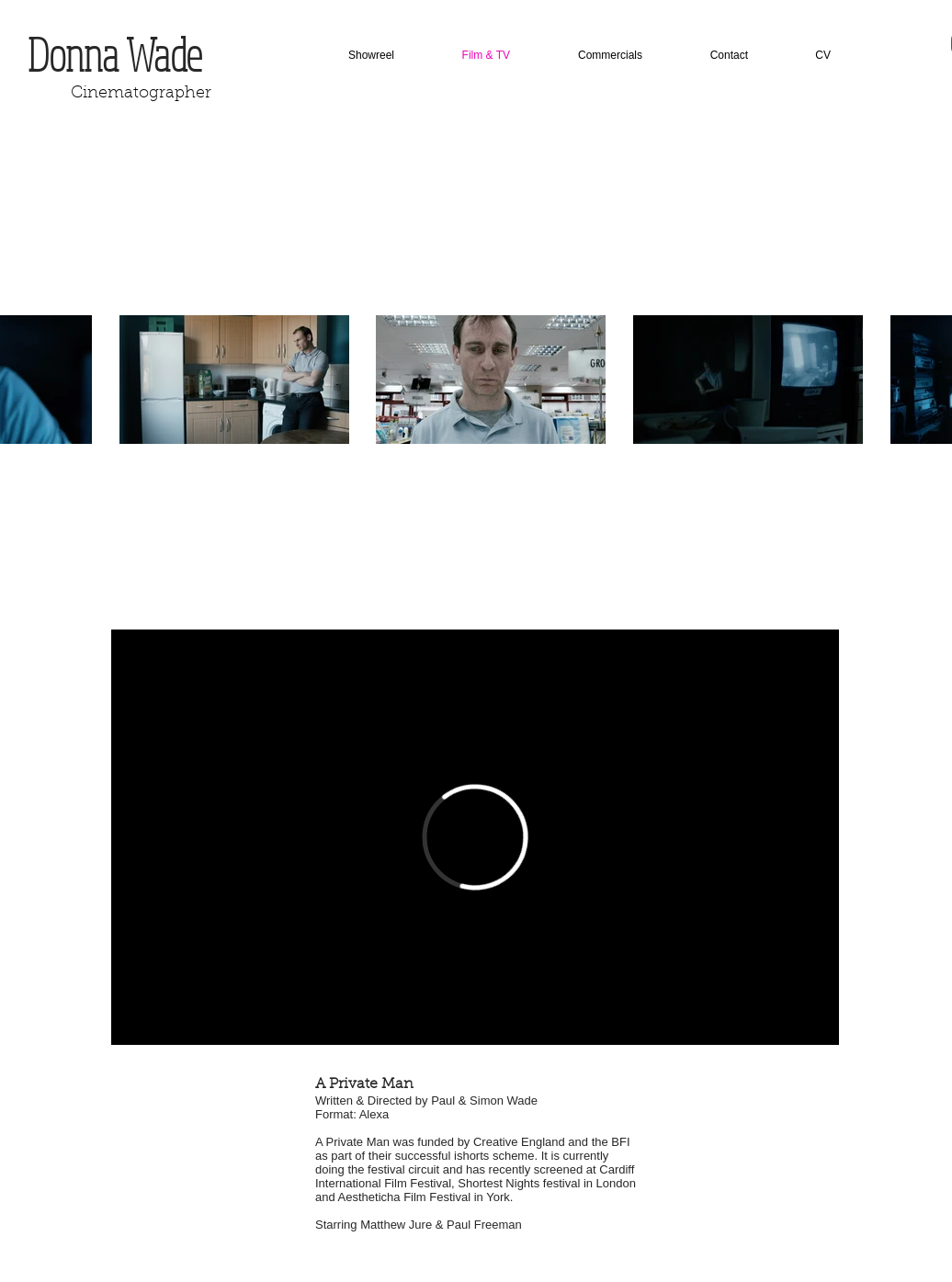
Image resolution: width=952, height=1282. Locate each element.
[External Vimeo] (475, 837)
